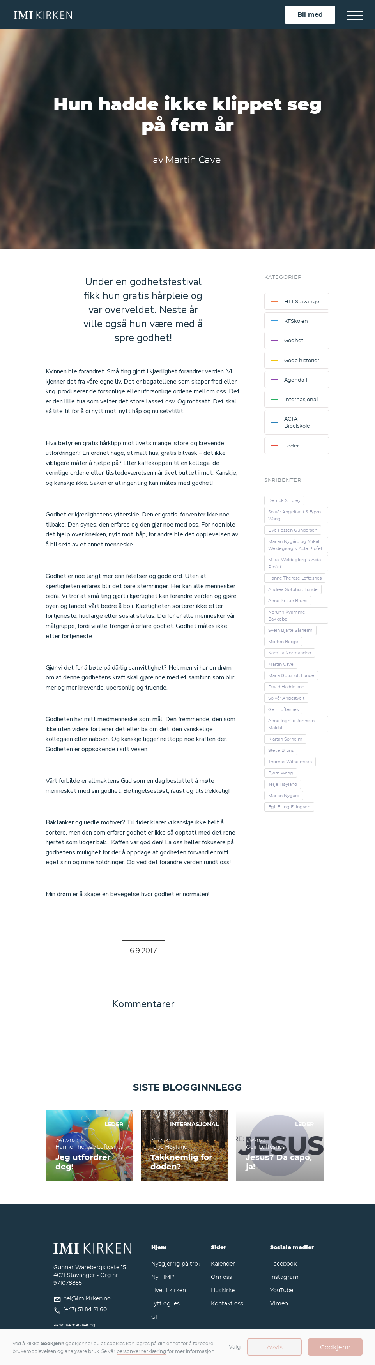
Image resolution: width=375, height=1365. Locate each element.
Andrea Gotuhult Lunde (293, 589)
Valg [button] (235, 1346)
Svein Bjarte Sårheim (290, 630)
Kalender (223, 1263)
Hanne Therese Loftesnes (295, 578)
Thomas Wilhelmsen (290, 761)
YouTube (281, 1290)
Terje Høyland (282, 784)
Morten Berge (283, 641)
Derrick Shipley (284, 500)
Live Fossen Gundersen (292, 530)
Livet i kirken (168, 1290)
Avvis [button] (275, 1347)
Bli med (310, 14)
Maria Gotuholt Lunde (291, 675)
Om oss (221, 1276)
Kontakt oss (227, 1303)
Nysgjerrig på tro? (176, 1263)
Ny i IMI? (163, 1276)
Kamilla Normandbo (289, 653)
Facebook (283, 1263)
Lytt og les (165, 1303)
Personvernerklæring (74, 1325)
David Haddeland (286, 687)
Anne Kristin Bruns (287, 600)
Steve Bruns (281, 750)
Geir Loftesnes (283, 709)
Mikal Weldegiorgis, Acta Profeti (294, 563)
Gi (154, 1316)
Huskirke (223, 1290)
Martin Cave (281, 664)
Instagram (284, 1276)
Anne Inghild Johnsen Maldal (291, 724)
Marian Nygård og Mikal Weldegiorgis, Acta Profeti (296, 545)
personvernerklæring (141, 1351)
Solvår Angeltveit (286, 698)
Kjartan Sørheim (285, 739)
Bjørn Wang (280, 773)
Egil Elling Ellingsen (289, 807)
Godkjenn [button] (335, 1347)
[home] (149, 14)
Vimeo (279, 1303)
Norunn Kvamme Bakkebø (286, 615)
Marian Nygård (283, 795)
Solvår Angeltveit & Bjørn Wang (294, 515)
